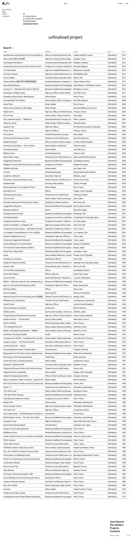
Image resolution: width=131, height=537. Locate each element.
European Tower (10, 421)
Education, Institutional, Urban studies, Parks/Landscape (59, 481)
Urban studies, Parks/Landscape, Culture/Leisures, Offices (59, 198)
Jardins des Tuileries (11, 462)
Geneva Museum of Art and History (17, 244)
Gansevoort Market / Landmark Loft (17, 225)
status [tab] (4, 12)
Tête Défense (8, 470)
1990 (124, 376)
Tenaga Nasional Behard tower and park (19, 315)
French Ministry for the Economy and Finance (21, 478)
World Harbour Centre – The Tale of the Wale (21, 417)
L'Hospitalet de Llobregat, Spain (86, 217)
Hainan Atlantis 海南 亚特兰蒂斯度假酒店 (20, 81)
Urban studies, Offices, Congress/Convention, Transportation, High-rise (59, 100)
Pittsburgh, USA (79, 213)
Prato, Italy (77, 259)
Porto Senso (8, 134)
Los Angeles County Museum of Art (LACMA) (21, 232)
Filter (65, 3)
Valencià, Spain (79, 123)
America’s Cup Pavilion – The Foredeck (19, 145)
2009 (124, 100)
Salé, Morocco (79, 149)
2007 (124, 115)
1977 (124, 493)
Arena (5, 255)
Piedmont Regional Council (14, 236)
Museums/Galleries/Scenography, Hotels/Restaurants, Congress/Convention (59, 247)
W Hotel (6, 172)
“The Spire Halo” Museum (13, 395)
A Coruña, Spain (79, 221)
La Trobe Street (9, 70)
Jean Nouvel (117, 521)
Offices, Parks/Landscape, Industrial (59, 376)
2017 (124, 59)
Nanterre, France (80, 330)
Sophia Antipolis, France (83, 55)
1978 (124, 489)
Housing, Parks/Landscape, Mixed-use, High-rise (59, 77)
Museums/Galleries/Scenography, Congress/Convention (59, 251)
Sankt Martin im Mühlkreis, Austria (87, 85)
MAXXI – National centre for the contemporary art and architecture (24, 281)
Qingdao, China (79, 59)
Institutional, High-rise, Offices (57, 285)
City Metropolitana (10, 217)
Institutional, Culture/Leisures (57, 202)
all (24, 13)
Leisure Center (9, 278)
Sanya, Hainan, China (81, 81)
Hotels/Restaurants (53, 153)
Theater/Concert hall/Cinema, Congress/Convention (59, 455)
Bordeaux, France (80, 391)
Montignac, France (80, 89)
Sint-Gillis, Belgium (80, 100)
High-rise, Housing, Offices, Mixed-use (59, 59)
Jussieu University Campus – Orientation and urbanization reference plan (24, 228)
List (127, 3)
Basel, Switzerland (80, 285)
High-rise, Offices (52, 127)
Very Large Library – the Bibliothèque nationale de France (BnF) (24, 413)
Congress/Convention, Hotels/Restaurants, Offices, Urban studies (59, 217)
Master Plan (8, 402)
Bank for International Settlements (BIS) (19, 285)
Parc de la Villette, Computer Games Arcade (21, 451)
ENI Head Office (9, 289)
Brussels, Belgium (80, 66)
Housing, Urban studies (54, 183)
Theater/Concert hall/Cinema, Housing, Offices (59, 387)
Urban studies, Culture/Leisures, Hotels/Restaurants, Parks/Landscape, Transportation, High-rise (59, 115)
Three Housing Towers (12, 406)
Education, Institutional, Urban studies (59, 228)
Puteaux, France (79, 111)
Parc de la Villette (10, 485)
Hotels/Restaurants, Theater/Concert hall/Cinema (59, 266)
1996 (124, 304)
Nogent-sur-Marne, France (83, 447)
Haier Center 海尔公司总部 (14, 59)
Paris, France (78, 96)
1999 (124, 255)
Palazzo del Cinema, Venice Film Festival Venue (22, 368)
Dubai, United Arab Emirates (84, 157)
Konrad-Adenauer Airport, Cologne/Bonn (19, 349)
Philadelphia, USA (80, 74)
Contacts (115, 531)
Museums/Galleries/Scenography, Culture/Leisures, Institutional (59, 496)
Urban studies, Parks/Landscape (58, 338)
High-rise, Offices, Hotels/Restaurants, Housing (59, 111)
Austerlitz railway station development (18, 96)
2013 (124, 74)
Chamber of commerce (12, 259)
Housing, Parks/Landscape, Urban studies (59, 364)
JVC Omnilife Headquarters (14, 270)
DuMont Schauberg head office (15, 376)
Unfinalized (112, 55)
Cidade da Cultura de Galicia (14, 262)
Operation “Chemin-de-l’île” (14, 364)
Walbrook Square (10, 142)
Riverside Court (9, 191)
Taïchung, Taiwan (80, 194)
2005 (124, 145)
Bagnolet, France (80, 466)
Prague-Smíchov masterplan (14, 372)
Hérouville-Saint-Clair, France (85, 421)
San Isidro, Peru (79, 93)
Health (47, 334)
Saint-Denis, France (81, 319)
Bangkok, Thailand (80, 62)
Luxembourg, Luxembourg (84, 300)
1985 (124, 451)
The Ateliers (116, 525)
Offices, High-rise (52, 274)
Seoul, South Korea (81, 138)
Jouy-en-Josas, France (82, 436)
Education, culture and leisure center (18, 179)
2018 (124, 55)
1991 (124, 361)
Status (110, 51)
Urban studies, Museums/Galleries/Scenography (59, 327)
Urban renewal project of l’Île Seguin (17, 108)
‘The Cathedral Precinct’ (12, 327)
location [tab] (4, 14)
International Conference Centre (16, 398)
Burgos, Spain (78, 247)
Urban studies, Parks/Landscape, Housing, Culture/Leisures (59, 330)
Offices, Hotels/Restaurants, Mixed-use (59, 55)
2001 (124, 210)
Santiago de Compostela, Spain (86, 262)
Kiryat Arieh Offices (11, 274)
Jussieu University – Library (14, 345)
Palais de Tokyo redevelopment (16, 428)
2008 (124, 111)
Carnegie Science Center (13, 213)
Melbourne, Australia (81, 70)
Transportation (51, 349)
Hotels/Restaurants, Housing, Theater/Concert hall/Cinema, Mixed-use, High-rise (59, 119)
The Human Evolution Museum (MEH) (18, 247)
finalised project (29, 21)
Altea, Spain (78, 134)
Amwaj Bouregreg (10, 149)
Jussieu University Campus (14, 481)
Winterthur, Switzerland (82, 353)
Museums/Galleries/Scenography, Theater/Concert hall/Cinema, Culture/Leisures (59, 213)
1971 (124, 496)
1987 (124, 436)
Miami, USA (78, 77)
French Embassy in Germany (14, 308)
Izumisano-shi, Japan (81, 425)
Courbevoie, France (81, 361)
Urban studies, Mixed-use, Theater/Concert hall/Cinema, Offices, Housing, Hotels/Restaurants (59, 255)
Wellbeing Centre (10, 432)
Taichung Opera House (12, 194)
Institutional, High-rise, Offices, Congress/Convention (59, 236)
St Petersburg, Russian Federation (87, 127)
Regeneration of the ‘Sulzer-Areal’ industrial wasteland (24, 353)
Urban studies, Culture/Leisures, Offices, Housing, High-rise (59, 123)
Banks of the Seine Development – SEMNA (20, 330)
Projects (114, 528)
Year (124, 51)
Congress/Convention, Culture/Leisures (59, 221)
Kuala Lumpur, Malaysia (82, 315)
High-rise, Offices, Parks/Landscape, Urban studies (59, 315)
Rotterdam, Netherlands (83, 387)
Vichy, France (78, 432)
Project (6, 51)
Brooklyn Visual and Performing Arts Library (20, 202)
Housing (6, 489)
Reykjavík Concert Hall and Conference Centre (22, 164)
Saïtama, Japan (79, 311)
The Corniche (8, 198)
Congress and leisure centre (14, 221)
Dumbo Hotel (8, 266)
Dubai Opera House (11, 157)
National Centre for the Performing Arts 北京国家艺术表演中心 (24, 296)
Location (78, 51)
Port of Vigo (8, 115)
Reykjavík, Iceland (80, 164)
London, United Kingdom (83, 142)
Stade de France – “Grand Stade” (16, 319)
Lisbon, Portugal (80, 183)
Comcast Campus (10, 74)
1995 (124, 311)
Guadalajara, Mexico (81, 161)
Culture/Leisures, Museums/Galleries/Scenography (59, 451)
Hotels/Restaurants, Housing (56, 134)
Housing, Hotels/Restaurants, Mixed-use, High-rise (59, 62)
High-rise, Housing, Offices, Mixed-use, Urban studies (59, 225)
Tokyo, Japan (78, 240)
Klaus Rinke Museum (11, 85)
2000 (124, 244)
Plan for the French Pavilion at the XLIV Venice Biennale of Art (24, 383)
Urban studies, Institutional (55, 145)
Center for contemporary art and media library (21, 459)
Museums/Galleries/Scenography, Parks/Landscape (59, 89)
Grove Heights (9, 77)
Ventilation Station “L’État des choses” (18, 447)
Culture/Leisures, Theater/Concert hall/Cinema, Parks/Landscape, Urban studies (59, 179)
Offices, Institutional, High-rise (57, 470)
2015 (124, 66)
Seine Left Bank (9, 323)
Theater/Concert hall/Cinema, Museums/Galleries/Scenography (59, 157)
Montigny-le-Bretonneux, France (86, 455)
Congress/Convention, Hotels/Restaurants (59, 66)
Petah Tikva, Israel (80, 274)
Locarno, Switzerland (81, 278)
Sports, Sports (50, 293)
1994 (124, 319)
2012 (124, 85)
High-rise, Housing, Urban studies (58, 406)
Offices (48, 191)
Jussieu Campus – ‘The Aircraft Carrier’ (19, 342)
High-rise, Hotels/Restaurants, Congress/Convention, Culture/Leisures (59, 74)
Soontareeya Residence (13, 62)
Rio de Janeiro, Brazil (81, 206)
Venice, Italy (78, 368)
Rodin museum (9, 440)
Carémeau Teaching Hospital (15, 334)
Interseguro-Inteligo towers (14, 93)
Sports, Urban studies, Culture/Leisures (59, 311)
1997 (124, 300)
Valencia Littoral (9, 123)
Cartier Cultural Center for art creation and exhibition (24, 436)
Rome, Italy (77, 281)
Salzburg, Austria (80, 395)
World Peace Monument (13, 251)
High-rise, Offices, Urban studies (57, 93)
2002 (124, 202)
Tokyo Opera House (11, 444)
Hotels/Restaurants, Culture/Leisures (59, 432)
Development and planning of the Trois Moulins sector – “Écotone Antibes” (24, 55)
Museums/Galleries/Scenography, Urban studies (59, 417)
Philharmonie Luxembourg (14, 300)
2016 (124, 62)
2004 (124, 176)
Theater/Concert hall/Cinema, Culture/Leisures (59, 296)
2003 (124, 183)
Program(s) (50, 51)
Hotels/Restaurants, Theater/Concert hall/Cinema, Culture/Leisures (59, 278)
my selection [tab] (6, 16)
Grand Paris (8, 104)
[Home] (5, 2)
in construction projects (32, 18)
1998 (124, 285)
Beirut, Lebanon (79, 119)
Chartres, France (80, 327)
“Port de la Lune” (10, 391)
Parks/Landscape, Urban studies (58, 323)
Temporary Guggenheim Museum (16, 240)
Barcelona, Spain (80, 210)
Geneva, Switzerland (81, 244)
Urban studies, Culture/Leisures (57, 447)
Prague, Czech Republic (82, 191)
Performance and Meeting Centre (16, 455)
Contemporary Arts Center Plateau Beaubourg (21, 496)
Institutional (49, 308)
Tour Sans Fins (9, 410)
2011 (124, 93)
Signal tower (8, 111)
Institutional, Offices (53, 259)
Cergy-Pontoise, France (82, 489)
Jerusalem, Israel (80, 251)
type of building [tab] (7, 9)
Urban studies (50, 96)
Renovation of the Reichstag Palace (17, 357)
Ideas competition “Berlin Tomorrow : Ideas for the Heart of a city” (24, 379)
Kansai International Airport (14, 425)
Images (120, 3)
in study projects (29, 16)
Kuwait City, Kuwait (81, 179)
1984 (124, 459)
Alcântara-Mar (9, 183)
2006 (124, 127)
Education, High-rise (53, 176)
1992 (124, 327)
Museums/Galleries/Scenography (58, 85)
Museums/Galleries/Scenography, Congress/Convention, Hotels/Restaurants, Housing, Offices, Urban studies (59, 353)
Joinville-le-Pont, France (83, 338)
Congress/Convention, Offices (57, 398)
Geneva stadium (9, 293)
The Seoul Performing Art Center (16, 138)
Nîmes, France (79, 334)
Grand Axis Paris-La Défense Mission (18, 361)
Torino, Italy (78, 236)
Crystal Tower (8, 304)
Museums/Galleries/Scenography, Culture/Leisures (59, 459)
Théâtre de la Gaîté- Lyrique (14, 493)
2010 (124, 96)
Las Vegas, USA (79, 168)
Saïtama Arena (9, 311)
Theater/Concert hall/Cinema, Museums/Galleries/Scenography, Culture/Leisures (59, 262)
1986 (124, 444)
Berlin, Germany (79, 308)
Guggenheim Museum (12, 161)
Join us (112, 535)
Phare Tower (8, 130)
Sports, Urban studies (53, 319)
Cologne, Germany (80, 349)
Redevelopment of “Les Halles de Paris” (19, 187)
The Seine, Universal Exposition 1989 (18, 474)
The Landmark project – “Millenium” (17, 119)
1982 (124, 478)
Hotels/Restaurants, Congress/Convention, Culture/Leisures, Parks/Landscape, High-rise (59, 81)
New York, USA (79, 202)
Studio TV (7, 387)
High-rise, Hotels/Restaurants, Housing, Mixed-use (59, 70)
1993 (124, 323)
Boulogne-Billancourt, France (85, 108)
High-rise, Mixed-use (53, 421)
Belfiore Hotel (8, 153)
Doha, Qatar (78, 198)
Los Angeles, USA (80, 232)
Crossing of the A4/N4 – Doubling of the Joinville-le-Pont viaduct (24, 338)
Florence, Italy (79, 153)
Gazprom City (8, 127)
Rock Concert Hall (10, 466)
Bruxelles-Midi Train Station (14, 100)
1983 (124, 466)
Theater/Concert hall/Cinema (57, 138)
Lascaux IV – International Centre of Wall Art (21, 89)
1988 (124, 421)
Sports (47, 210)
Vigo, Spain (77, 115)
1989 (124, 391)
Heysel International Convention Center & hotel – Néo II (24, 66)
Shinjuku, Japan (79, 176)
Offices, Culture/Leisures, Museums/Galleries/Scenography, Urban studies (59, 142)
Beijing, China (78, 296)
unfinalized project (30, 23)
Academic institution (11, 176)
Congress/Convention (54, 164)
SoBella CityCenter (10, 168)
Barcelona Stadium (11, 210)
